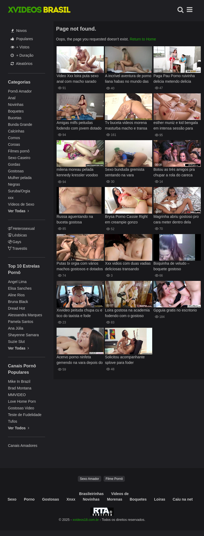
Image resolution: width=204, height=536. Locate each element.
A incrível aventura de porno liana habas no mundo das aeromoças (128, 79)
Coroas (14, 144)
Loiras (159, 499)
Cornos (14, 138)
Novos (19, 30)
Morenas (114, 499)
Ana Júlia (15, 328)
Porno (29, 499)
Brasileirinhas (91, 494)
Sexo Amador (89, 479)
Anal (11, 98)
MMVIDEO (17, 395)
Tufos (12, 421)
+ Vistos (20, 47)
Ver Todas (18, 211)
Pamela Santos (20, 321)
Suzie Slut (16, 341)
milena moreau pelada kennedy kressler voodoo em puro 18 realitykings (77, 172)
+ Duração (22, 55)
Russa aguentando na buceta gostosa (75, 219)
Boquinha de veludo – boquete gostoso (171, 266)
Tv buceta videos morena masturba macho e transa (126, 125)
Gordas (14, 164)
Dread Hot (16, 308)
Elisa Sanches (20, 288)
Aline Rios (16, 295)
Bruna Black (18, 302)
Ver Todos (18, 428)
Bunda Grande (20, 124)
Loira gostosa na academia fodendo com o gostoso (127, 313)
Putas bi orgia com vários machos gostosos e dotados (80, 266)
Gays (14, 242)
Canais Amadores (22, 445)
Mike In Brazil (19, 381)
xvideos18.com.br (86, 520)
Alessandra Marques (25, 315)
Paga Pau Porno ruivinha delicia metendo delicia (174, 79)
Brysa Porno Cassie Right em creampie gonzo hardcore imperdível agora (126, 219)
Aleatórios (21, 63)
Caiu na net (183, 499)
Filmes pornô (18, 151)
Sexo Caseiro (19, 158)
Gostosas (16, 171)
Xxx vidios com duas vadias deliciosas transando (128, 266)
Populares (22, 39)
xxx (11, 198)
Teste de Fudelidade (24, 415)
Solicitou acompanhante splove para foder (124, 360)
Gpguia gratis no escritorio (175, 310)
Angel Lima (17, 282)
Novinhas (15, 104)
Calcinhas (16, 131)
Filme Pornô (114, 479)
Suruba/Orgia (19, 191)
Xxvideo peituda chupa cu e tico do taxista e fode (79, 313)
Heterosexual (21, 228)
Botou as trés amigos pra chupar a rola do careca (174, 172)
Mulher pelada (20, 178)
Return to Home (143, 39)
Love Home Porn (22, 401)
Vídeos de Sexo (21, 204)
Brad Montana (19, 388)
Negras (14, 184)
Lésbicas (17, 235)
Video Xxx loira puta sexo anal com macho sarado (78, 79)
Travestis (17, 248)
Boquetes (16, 111)
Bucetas (15, 118)
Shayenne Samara (23, 335)
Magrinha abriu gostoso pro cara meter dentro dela (176, 219)
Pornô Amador (20, 91)
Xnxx (70, 499)
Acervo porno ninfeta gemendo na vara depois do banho (80, 360)
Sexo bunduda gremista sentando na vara (124, 172)
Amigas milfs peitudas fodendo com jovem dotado (79, 125)
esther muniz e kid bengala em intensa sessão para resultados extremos (176, 126)
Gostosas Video (21, 408)
